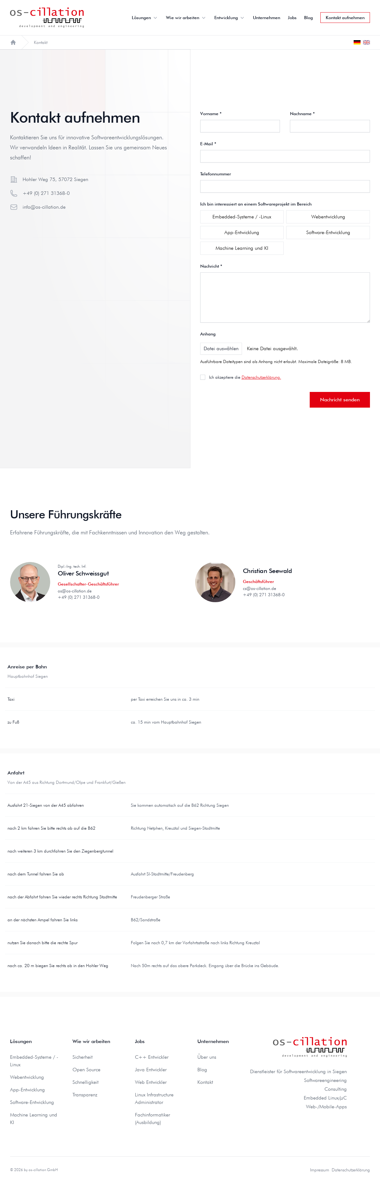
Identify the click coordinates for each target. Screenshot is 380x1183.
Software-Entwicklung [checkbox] (328, 232)
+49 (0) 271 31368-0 (46, 193)
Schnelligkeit (85, 1082)
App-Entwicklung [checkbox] (241, 232)
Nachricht (211, 266)
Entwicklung (229, 17)
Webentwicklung (27, 1077)
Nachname (302, 113)
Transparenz (84, 1095)
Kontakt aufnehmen (345, 17)
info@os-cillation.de (44, 207)
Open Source (86, 1070)
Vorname (211, 113)
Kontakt (205, 1082)
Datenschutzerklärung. (261, 377)
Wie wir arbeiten (186, 17)
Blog (308, 17)
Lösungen (145, 17)
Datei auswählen (221, 348)
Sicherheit (82, 1057)
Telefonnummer (215, 173)
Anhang (208, 333)
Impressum (319, 1169)
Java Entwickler (151, 1070)
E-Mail (208, 143)
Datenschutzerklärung (351, 1169)
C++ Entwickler (152, 1057)
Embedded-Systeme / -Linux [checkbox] (241, 217)
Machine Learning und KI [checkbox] (242, 248)
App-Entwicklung (27, 1090)
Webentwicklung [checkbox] (328, 217)
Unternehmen (266, 17)
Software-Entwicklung (32, 1102)
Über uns (206, 1057)
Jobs (292, 17)
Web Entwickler (151, 1082)
